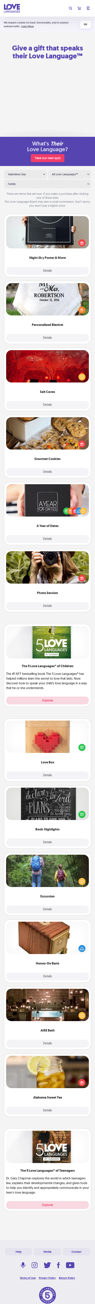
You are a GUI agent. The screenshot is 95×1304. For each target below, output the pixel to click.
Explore (47, 700)
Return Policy (67, 1278)
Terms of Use (28, 1278)
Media (47, 1252)
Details (47, 270)
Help (19, 1252)
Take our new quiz (47, 158)
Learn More (27, 26)
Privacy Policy (47, 1278)
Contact (76, 1252)
